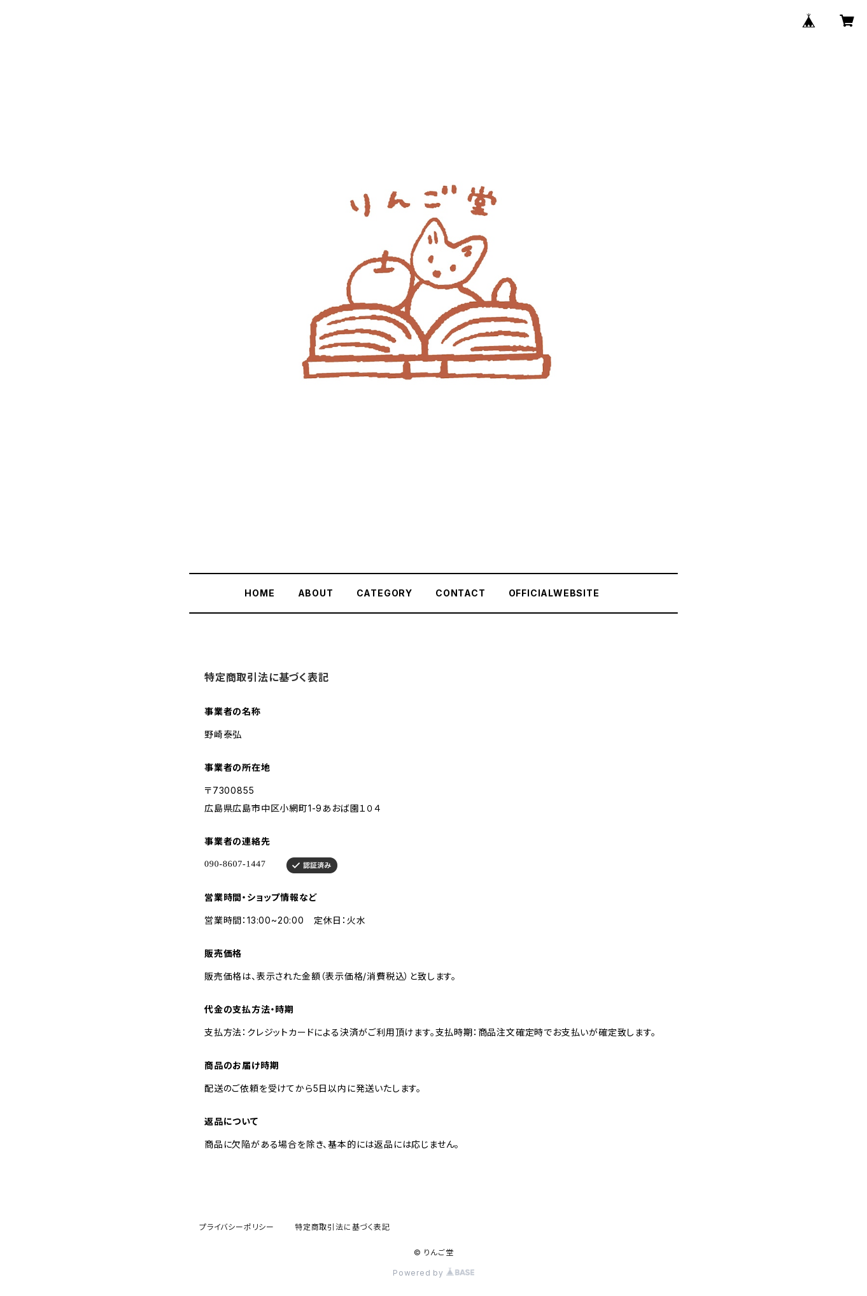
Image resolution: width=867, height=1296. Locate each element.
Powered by (433, 1273)
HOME (259, 593)
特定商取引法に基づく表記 (342, 1227)
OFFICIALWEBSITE (554, 593)
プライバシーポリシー (236, 1227)
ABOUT (316, 593)
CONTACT (460, 593)
